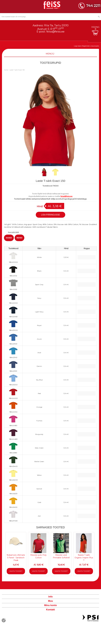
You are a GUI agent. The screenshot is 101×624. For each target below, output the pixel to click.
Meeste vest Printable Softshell (61, 556)
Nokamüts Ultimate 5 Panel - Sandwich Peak (16, 557)
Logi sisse (77, 46)
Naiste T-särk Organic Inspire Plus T (84, 557)
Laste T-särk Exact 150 (17, 70)
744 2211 (93, 5)
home (6, 70)
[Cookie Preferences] (3, 620)
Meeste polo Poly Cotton (38, 556)
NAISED (9, 238)
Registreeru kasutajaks (90, 46)
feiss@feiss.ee (55, 31)
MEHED (19, 238)
